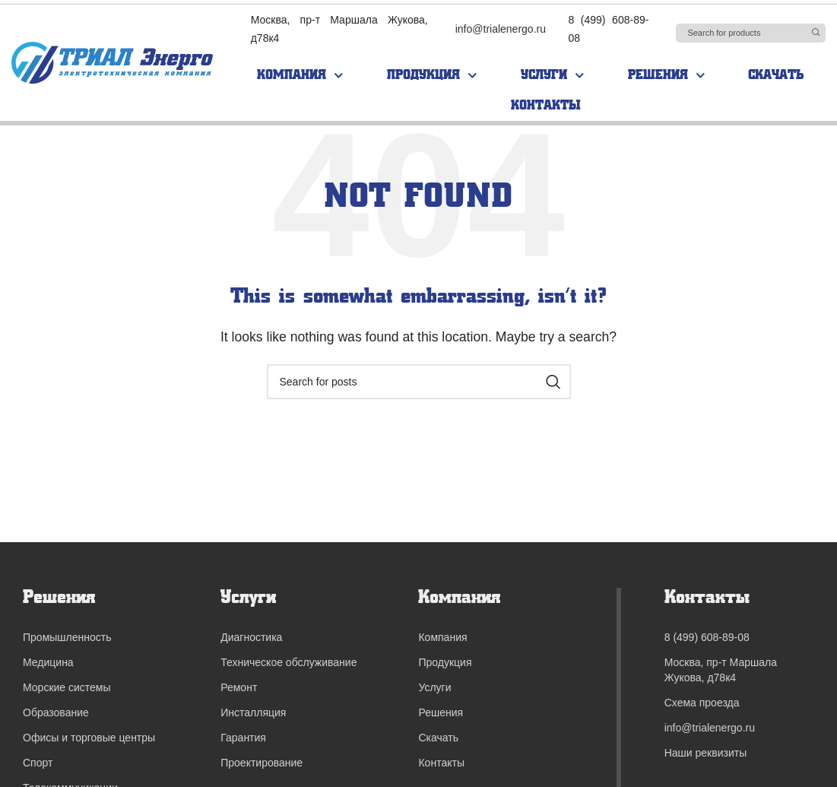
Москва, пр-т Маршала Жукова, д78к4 (720, 670)
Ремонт (238, 687)
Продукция (432, 75)
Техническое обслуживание (288, 662)
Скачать (776, 75)
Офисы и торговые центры (89, 737)
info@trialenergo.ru (500, 29)
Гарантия (243, 737)
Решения (666, 75)
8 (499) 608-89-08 (707, 637)
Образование (56, 712)
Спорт (37, 763)
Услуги (553, 75)
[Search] (751, 33)
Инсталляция (253, 712)
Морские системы (67, 687)
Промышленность (67, 637)
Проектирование (261, 763)
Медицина (48, 662)
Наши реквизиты (705, 753)
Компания (300, 75)
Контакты (546, 105)
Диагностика (251, 637)
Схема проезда (702, 703)
